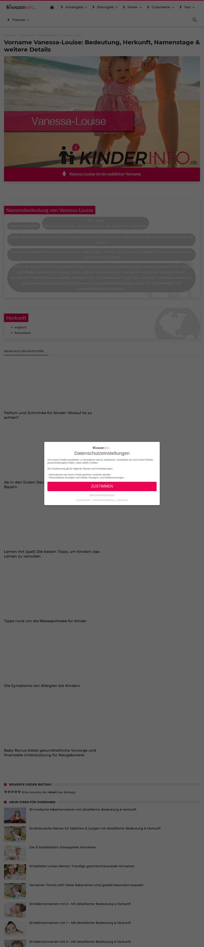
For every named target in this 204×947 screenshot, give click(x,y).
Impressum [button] (122, 500)
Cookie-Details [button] (83, 500)
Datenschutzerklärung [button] (104, 500)
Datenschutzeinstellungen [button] (102, 495)
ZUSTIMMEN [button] (102, 486)
